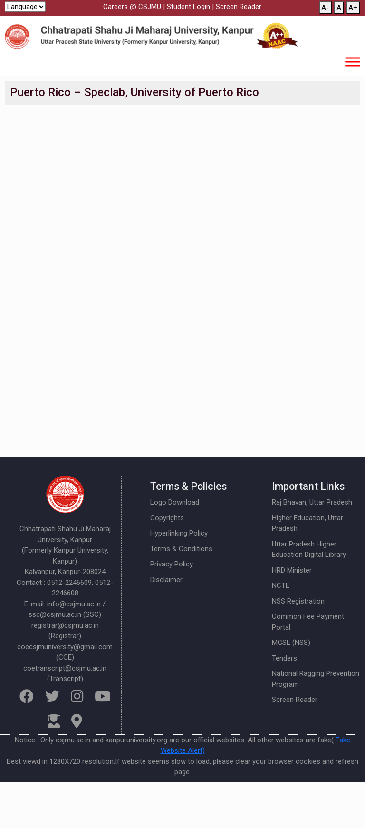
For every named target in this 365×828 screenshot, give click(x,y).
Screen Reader (238, 6)
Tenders (284, 658)
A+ (352, 7)
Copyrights (167, 518)
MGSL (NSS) (291, 642)
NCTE (280, 585)
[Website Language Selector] (25, 6)
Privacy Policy (171, 564)
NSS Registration (298, 601)
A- (325, 7)
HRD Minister (292, 570)
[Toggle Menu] (352, 61)
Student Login (188, 6)
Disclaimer (166, 579)
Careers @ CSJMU (132, 6)
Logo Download (174, 502)
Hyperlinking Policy (179, 533)
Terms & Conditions (181, 549)
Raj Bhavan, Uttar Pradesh (312, 502)
